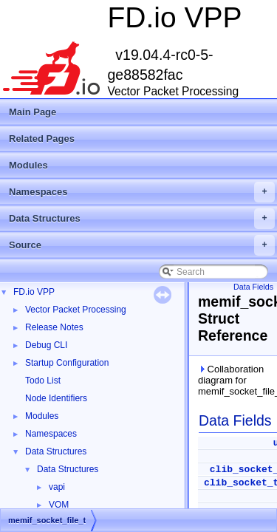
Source (142, 245)
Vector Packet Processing (75, 309)
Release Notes (54, 327)
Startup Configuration (67, 363)
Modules (28, 165)
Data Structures (142, 218)
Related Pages (42, 138)
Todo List (43, 380)
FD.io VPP (34, 292)
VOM (59, 504)
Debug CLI (46, 345)
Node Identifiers (56, 398)
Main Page (32, 111)
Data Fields (253, 286)
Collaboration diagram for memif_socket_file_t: (234, 380)
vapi (57, 487)
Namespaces (142, 192)
